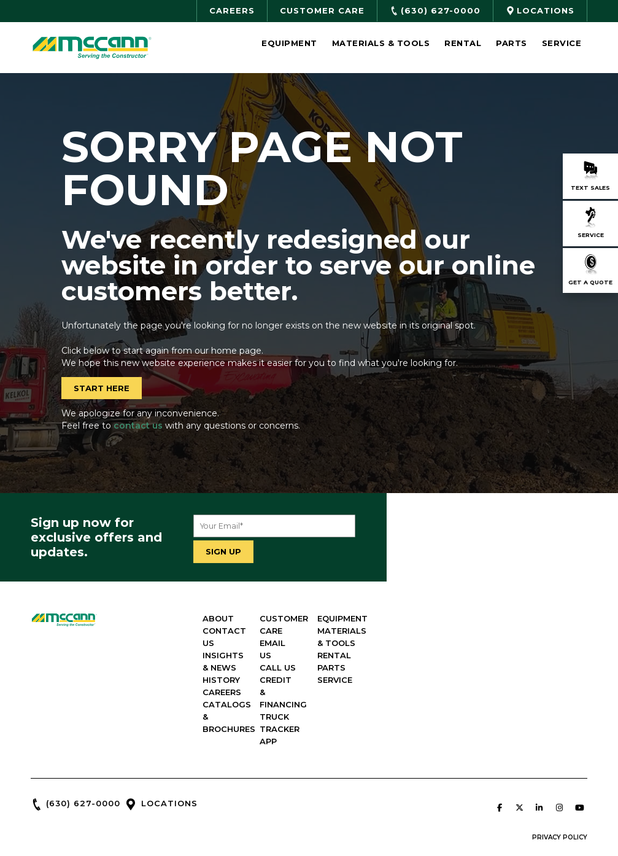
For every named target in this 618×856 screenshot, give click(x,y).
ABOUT (334, 618)
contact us (138, 425)
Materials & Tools (381, 43)
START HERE (101, 388)
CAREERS (338, 667)
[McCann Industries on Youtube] (579, 758)
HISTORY (337, 655)
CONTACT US (347, 631)
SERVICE (527, 680)
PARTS (524, 667)
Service (562, 43)
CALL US (432, 643)
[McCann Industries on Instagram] (559, 758)
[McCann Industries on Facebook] (500, 758)
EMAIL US (434, 631)
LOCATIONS (169, 754)
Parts (511, 43)
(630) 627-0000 (83, 754)
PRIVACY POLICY (559, 788)
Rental (462, 43)
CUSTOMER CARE (451, 618)
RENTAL (527, 655)
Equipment (289, 43)
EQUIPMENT (535, 618)
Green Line (404, 828)
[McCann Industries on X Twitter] (519, 758)
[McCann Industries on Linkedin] (539, 758)
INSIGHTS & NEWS (357, 643)
